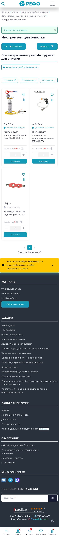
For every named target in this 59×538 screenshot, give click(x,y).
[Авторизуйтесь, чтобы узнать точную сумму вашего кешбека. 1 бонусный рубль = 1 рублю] (22, 148)
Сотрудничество (10, 424)
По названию (29, 80)
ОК (52, 498)
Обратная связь (15, 304)
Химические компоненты (16, 353)
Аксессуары (8, 325)
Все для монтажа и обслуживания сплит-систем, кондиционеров (29, 383)
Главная (5, 12)
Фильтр (47, 46)
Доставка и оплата (12, 458)
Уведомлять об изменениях (21, 67)
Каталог (16, 12)
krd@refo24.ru (9, 298)
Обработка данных (12, 445)
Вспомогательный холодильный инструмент (23, 16)
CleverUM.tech (39, 519)
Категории (13, 46)
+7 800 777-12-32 (10, 293)
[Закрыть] (54, 30)
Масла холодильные (13, 339)
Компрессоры (9, 367)
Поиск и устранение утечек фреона (22, 362)
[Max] (17, 480)
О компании (8, 462)
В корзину (15, 161)
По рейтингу (49, 80)
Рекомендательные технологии (19, 450)
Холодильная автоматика (16, 376)
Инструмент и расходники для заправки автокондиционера (24, 390)
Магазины (7, 453)
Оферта (29, 445)
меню (52, 4)
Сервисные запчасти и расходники (21, 357)
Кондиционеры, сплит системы (19, 371)
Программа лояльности (15, 415)
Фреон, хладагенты (12, 334)
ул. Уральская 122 (11, 289)
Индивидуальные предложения (25, 428)
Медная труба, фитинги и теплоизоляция (25, 348)
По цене (10, 80)
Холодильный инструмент (35, 12)
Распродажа (8, 330)
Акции (5, 410)
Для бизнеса (8, 419)
